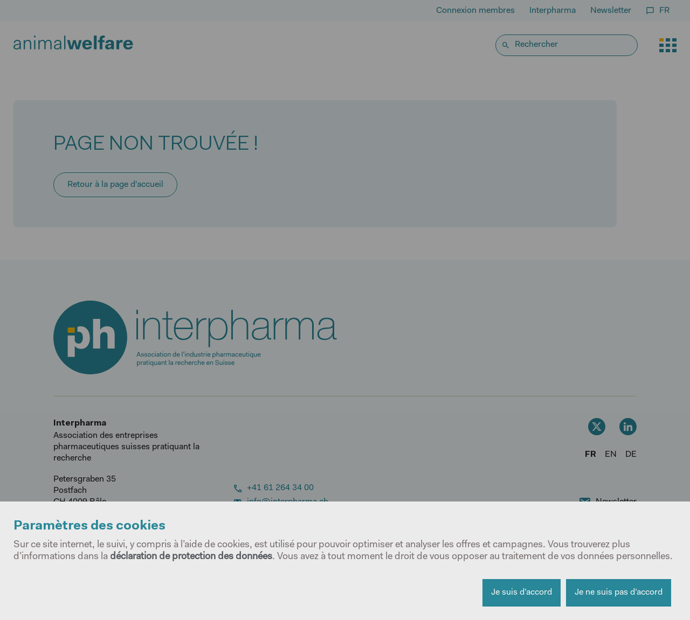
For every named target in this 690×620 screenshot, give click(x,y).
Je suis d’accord (521, 592)
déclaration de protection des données (191, 557)
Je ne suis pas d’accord (619, 592)
